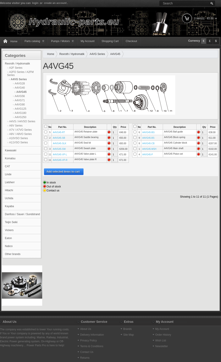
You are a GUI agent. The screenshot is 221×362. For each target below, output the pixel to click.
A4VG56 (20, 96)
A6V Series (15, 125)
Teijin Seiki (11, 222)
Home (50, 54)
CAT (7, 166)
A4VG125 (20, 108)
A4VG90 (20, 104)
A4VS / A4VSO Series (22, 121)
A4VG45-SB (59, 138)
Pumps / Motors (60, 41)
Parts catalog (32, 41)
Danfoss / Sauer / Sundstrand (22, 214)
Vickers (9, 230)
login (35, 3)
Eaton (8, 238)
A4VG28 (20, 83)
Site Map (128, 334)
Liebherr (10, 182)
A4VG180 (20, 113)
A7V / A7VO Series (20, 129)
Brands (127, 329)
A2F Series (15, 67)
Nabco (9, 246)
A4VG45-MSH (149, 149)
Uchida (9, 198)
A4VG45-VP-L (60, 154)
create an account (55, 3)
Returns (85, 357)
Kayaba (9, 206)
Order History (163, 334)
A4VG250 (20, 117)
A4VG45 (21, 91)
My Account (87, 41)
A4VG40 (20, 87)
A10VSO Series (18, 138)
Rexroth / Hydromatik (17, 63)
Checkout (131, 41)
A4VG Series (19, 79)
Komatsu (10, 158)
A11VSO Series (18, 142)
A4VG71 (20, 100)
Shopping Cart (110, 41)
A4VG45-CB (148, 143)
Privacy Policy (88, 340)
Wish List (160, 340)
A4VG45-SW (59, 149)
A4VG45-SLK (59, 143)
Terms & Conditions (91, 346)
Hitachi (9, 190)
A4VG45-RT (59, 132)
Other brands (12, 254)
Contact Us (86, 352)
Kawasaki (10, 150)
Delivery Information (92, 334)
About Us (85, 329)
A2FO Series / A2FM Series (20, 73)
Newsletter (161, 346)
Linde (8, 174)
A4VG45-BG (148, 132)
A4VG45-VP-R (60, 160)
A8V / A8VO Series (20, 134)
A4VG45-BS (148, 138)
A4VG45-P (147, 154)
